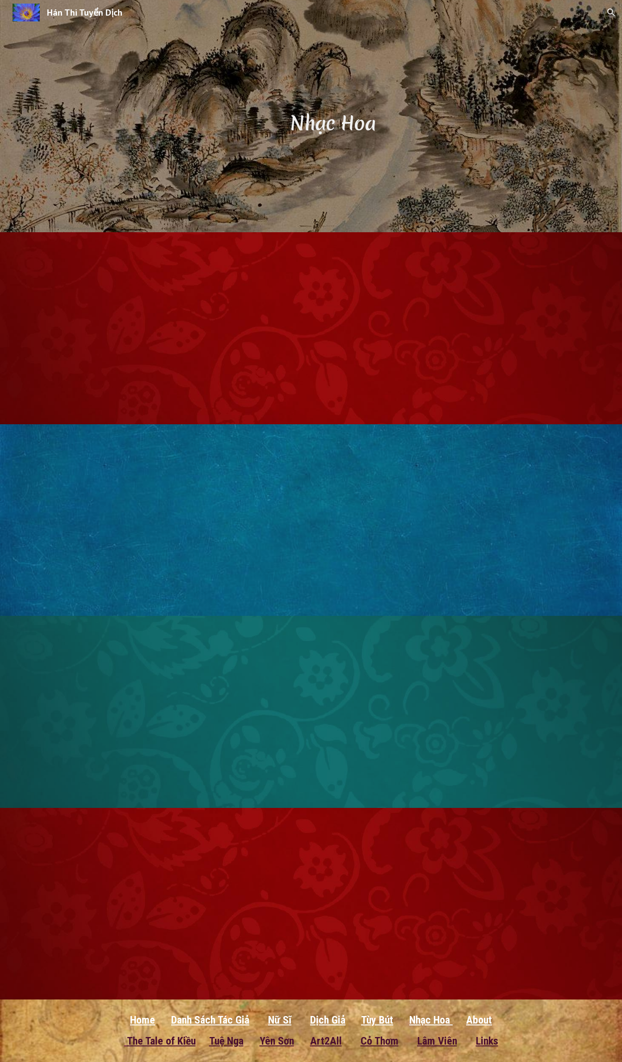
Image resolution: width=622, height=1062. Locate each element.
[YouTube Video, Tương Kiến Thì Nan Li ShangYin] (443, 520)
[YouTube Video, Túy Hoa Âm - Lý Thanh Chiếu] (443, 328)
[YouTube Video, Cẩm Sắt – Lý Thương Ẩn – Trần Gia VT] (178, 712)
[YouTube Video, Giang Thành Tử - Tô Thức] (178, 520)
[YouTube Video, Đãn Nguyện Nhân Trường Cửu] (178, 328)
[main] (333, 115)
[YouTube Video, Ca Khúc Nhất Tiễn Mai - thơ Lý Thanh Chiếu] (443, 712)
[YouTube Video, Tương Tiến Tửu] (178, 904)
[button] (611, 12)
